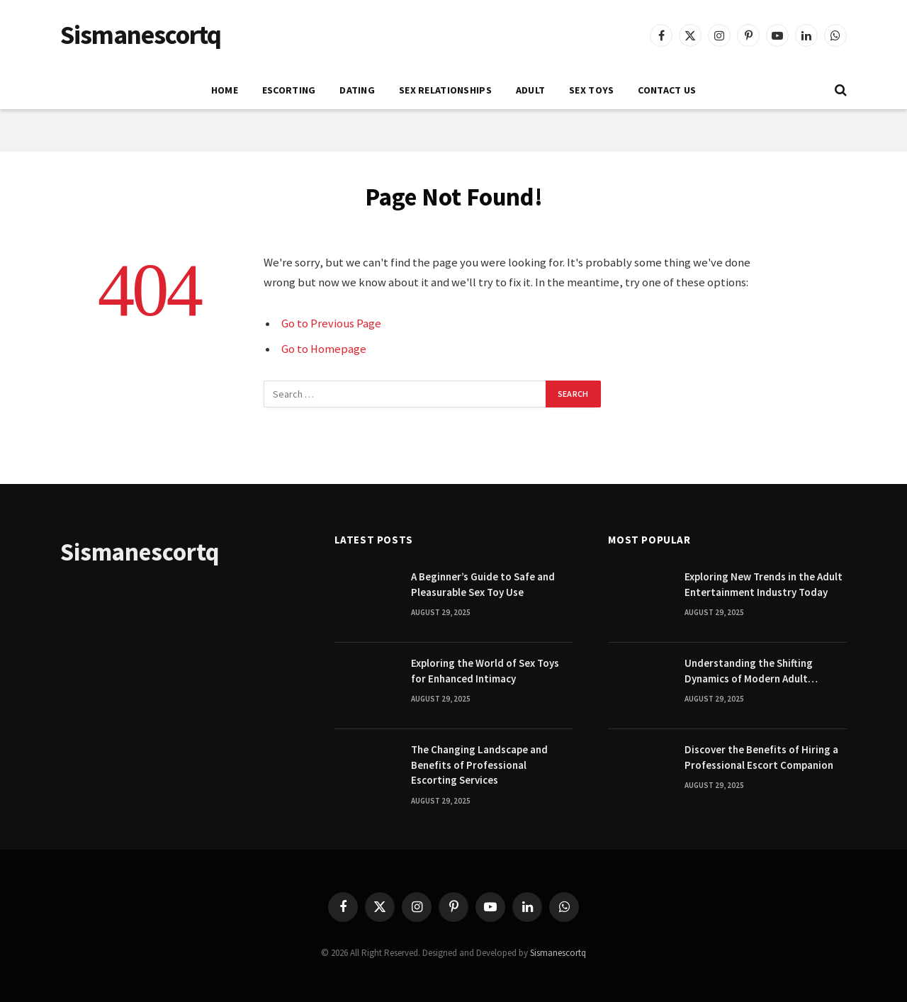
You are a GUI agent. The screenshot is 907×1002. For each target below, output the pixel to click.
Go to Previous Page (331, 323)
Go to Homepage (323, 349)
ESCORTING (289, 90)
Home (224, 90)
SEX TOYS (591, 90)
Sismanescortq (558, 953)
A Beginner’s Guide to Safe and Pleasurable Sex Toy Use (483, 584)
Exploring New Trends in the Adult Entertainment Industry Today (764, 584)
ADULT (530, 90)
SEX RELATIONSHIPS (445, 90)
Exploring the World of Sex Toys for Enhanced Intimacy (485, 670)
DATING (357, 90)
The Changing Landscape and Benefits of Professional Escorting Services (479, 765)
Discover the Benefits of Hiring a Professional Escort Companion (761, 757)
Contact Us (667, 90)
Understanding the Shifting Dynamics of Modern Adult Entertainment (749, 671)
